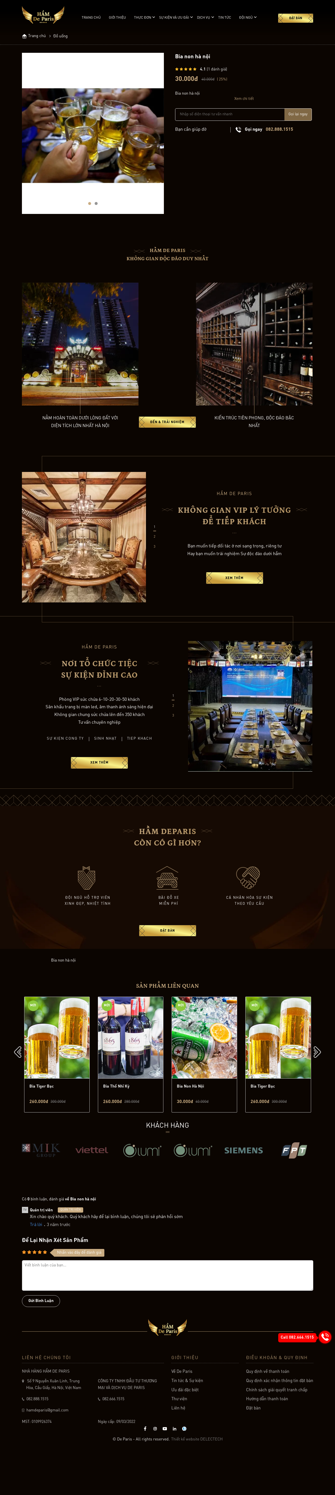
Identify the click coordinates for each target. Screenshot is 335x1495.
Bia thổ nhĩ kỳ (116, 1127)
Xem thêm (234, 591)
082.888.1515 (279, 130)
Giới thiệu (117, 17)
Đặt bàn (295, 18)
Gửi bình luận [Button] (41, 1342)
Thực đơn (142, 17)
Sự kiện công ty (65, 752)
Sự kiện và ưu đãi (174, 17)
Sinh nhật (105, 752)
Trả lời (36, 1265)
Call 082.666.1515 (297, 1338)
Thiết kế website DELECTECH (197, 1480)
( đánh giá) (213, 70)
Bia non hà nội (190, 1127)
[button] (89, 209)
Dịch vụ (203, 17)
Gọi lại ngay (298, 115)
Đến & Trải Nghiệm (167, 435)
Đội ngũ (246, 17)
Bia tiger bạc (41, 1127)
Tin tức (224, 17)
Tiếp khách (140, 752)
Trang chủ (91, 17)
